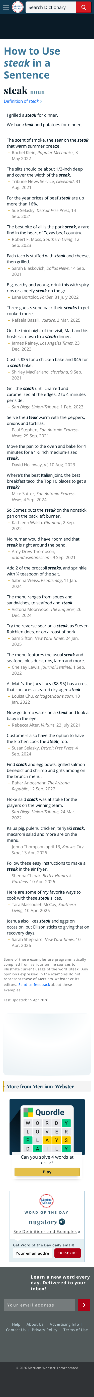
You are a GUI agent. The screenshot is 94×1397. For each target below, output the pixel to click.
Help (17, 1324)
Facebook (20, 1343)
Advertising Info (66, 1324)
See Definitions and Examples (45, 1231)
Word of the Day (47, 1212)
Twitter (38, 1343)
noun (37, 91)
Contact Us (17, 1329)
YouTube (56, 1343)
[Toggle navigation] (6, 7)
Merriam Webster (16, 1282)
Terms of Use (75, 1329)
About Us (36, 1324)
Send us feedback (34, 984)
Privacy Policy (46, 1329)
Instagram (74, 1343)
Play (47, 1172)
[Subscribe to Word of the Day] (32, 1253)
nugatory (43, 1222)
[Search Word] (83, 7)
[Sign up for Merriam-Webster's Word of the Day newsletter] (39, 1305)
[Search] (58, 7)
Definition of (23, 101)
